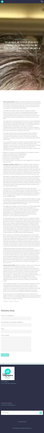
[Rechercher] (40, 412)
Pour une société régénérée (8, 383)
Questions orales (25, 39)
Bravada (22, 428)
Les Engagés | (4, 381)
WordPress (28, 428)
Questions (17, 39)
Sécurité (16, 301)
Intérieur (6, 301)
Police (11, 301)
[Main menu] (41, 1)
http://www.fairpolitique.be (8, 405)
